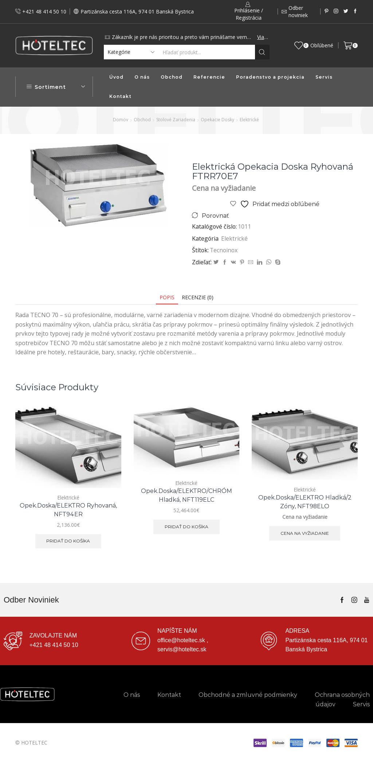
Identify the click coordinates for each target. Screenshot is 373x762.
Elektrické (249, 120)
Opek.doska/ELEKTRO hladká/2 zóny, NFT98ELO (305, 502)
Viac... (262, 36)
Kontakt (120, 96)
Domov (120, 120)
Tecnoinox (223, 250)
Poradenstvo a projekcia (270, 77)
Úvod (116, 77)
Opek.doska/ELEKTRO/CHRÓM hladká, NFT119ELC (186, 495)
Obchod (171, 77)
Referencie (209, 77)
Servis (324, 77)
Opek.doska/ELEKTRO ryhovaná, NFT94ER (68, 510)
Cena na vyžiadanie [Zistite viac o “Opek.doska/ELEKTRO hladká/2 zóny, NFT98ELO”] (304, 533)
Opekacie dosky (217, 120)
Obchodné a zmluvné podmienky (248, 694)
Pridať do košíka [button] (68, 541)
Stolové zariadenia (175, 120)
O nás (142, 77)
